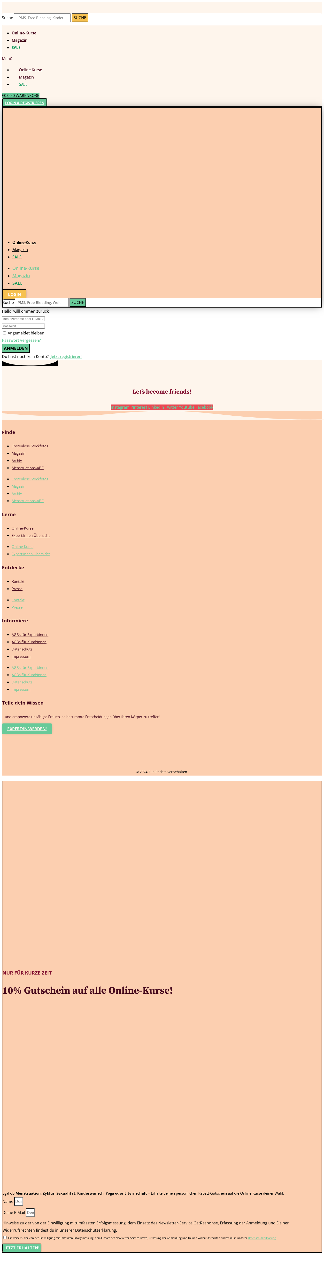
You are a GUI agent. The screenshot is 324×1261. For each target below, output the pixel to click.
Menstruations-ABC (28, 467)
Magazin (20, 40)
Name (8, 1201)
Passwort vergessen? (21, 340)
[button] (162, 58)
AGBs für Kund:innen (29, 641)
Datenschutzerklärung (262, 1238)
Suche (7, 17)
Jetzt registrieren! (66, 356)
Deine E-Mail (14, 1212)
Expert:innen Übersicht (31, 535)
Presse (17, 588)
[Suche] (80, 17)
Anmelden (16, 348)
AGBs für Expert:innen (30, 634)
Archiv (17, 460)
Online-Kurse (24, 33)
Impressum (21, 656)
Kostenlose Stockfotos (30, 446)
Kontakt (18, 581)
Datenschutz (22, 649)
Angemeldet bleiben (26, 333)
